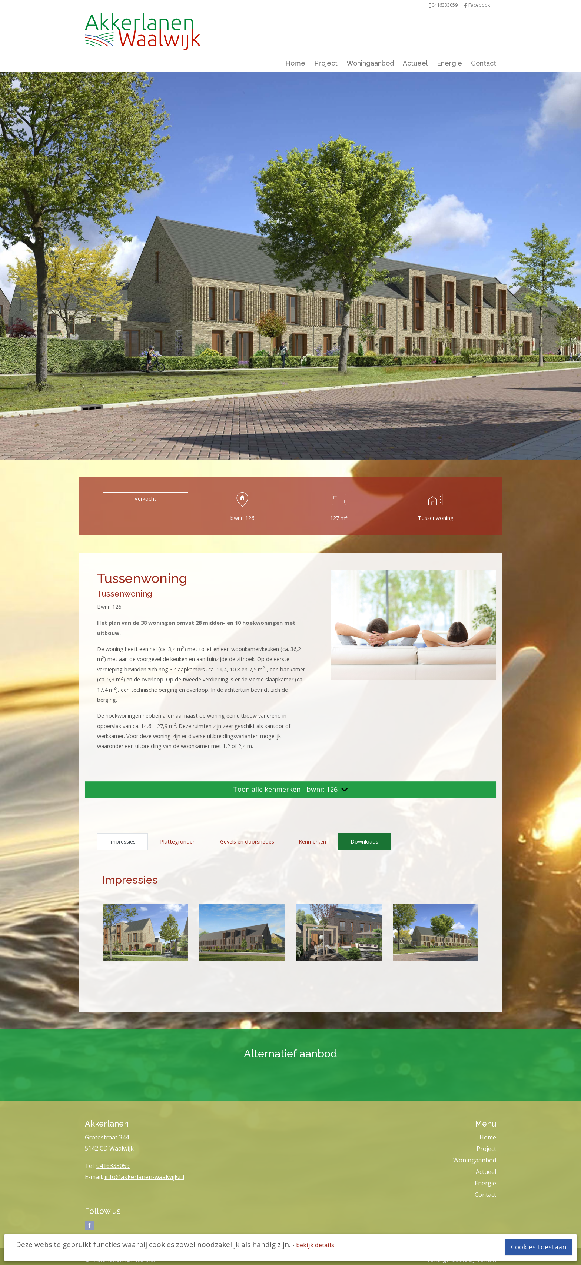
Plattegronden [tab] (178, 841)
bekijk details (315, 1245)
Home (295, 63)
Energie (449, 63)
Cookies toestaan (538, 1246)
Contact (483, 63)
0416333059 (113, 1166)
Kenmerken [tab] (312, 841)
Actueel (415, 63)
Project (326, 63)
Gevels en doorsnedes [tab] (247, 841)
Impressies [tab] (122, 841)
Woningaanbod (370, 63)
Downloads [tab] (364, 841)
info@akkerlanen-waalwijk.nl (144, 1177)
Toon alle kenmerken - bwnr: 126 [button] (290, 789)
